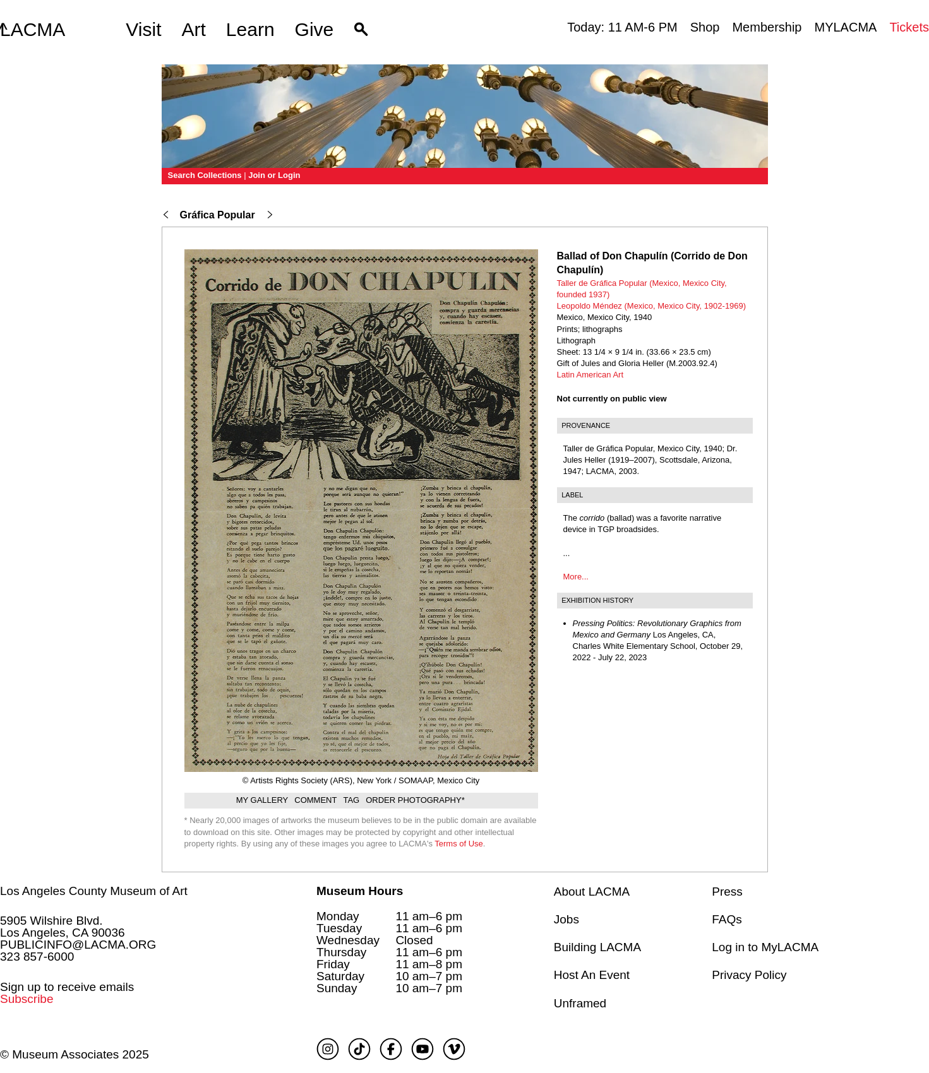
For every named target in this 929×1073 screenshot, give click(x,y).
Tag (351, 800)
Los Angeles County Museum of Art (94, 891)
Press (727, 891)
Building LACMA (597, 947)
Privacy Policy (749, 974)
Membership (766, 27)
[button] (361, 29)
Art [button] (194, 29)
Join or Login (274, 175)
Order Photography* (415, 800)
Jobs (566, 919)
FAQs (727, 919)
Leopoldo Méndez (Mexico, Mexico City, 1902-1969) (651, 306)
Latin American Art (590, 374)
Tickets (909, 27)
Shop (705, 27)
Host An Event (592, 974)
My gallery (262, 800)
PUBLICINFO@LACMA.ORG (78, 944)
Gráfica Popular (217, 215)
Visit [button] (143, 29)
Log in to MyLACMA (765, 947)
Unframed (580, 1003)
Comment (315, 800)
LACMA (32, 29)
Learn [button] (250, 29)
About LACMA (592, 891)
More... (576, 576)
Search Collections (205, 175)
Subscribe (27, 998)
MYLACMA (845, 27)
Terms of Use (459, 843)
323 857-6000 (37, 956)
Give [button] (314, 29)
